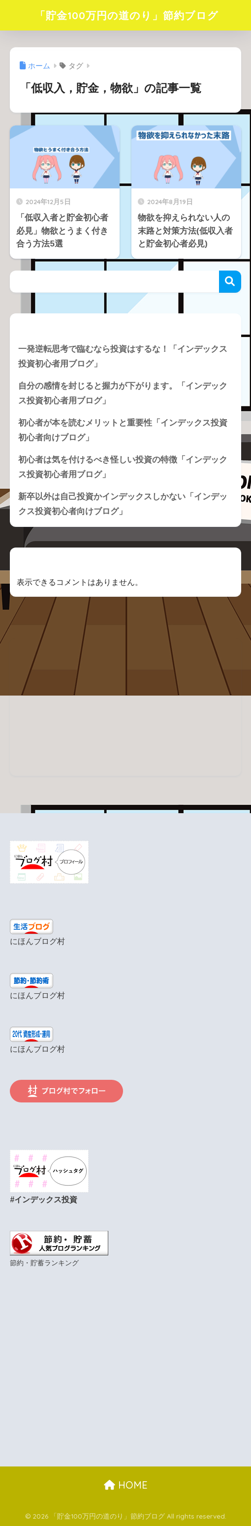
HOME (126, 1484)
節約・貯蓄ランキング (44, 1262)
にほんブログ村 (37, 942)
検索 (230, 282)
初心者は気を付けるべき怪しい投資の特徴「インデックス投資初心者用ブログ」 (122, 468)
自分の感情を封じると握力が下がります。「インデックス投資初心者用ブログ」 (122, 393)
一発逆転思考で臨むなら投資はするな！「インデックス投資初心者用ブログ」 (122, 356)
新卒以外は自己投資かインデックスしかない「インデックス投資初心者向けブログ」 (122, 505)
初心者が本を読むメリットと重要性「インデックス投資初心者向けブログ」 (122, 431)
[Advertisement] (125, 708)
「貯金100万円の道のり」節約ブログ (127, 15)
